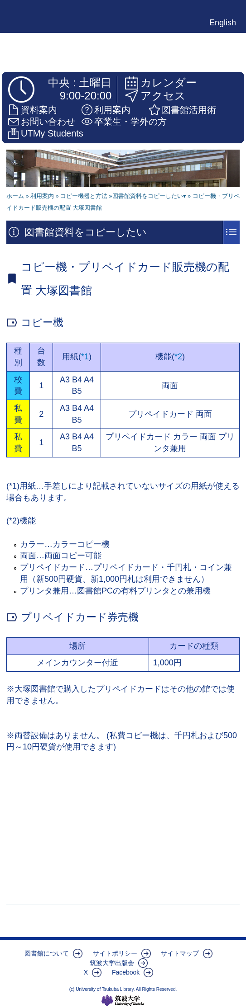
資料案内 (39, 110)
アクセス (163, 95)
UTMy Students (52, 133)
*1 (85, 356)
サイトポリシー (115, 953)
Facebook (126, 972)
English (222, 22)
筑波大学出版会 (112, 962)
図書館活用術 (189, 110)
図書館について (46, 953)
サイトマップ (180, 953)
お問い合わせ (48, 122)
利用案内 (112, 110)
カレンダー (168, 82)
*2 (178, 356)
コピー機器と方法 (83, 196)
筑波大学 (123, 1000)
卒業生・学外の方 (130, 122)
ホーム (15, 196)
